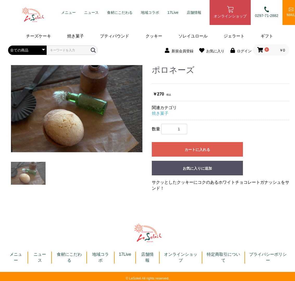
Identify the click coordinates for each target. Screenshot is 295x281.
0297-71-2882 (266, 12)
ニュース (91, 12)
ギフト (267, 36)
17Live (172, 12)
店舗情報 (194, 12)
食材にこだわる (120, 12)
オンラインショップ (230, 12)
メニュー (68, 12)
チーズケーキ (38, 36)
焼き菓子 (75, 36)
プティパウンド (114, 36)
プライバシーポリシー (268, 257)
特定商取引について (223, 257)
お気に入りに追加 (197, 168)
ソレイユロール (193, 36)
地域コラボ (150, 12)
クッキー (154, 36)
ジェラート (234, 36)
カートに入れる (197, 150)
